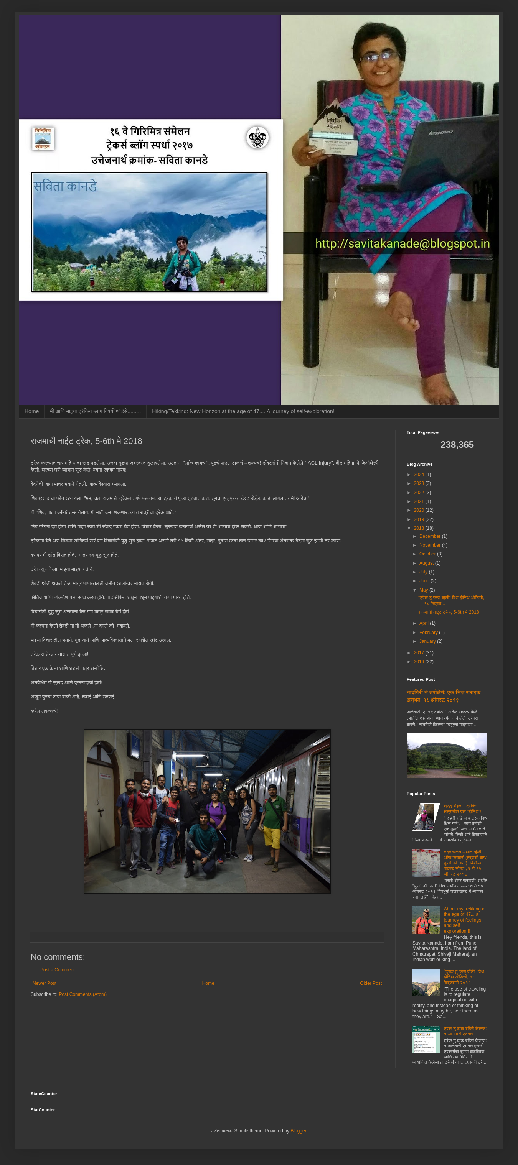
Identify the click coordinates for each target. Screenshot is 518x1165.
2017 (420, 653)
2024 (420, 474)
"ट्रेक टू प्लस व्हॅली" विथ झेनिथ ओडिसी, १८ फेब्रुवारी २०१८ (464, 977)
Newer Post (44, 983)
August (427, 563)
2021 (420, 501)
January (428, 641)
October (428, 554)
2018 (420, 528)
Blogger (298, 1131)
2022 (420, 492)
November (430, 545)
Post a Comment (57, 970)
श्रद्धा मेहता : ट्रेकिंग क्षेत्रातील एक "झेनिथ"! (463, 808)
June (425, 580)
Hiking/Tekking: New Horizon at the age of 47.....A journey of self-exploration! (243, 411)
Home (32, 411)
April (424, 623)
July (424, 572)
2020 (420, 510)
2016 (420, 661)
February (429, 632)
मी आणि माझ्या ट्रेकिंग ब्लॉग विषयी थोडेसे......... (95, 411)
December (430, 536)
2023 (420, 483)
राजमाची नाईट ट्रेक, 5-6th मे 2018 (448, 612)
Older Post (371, 983)
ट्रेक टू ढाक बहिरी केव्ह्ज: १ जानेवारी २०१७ (465, 1031)
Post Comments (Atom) (83, 994)
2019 (420, 519)
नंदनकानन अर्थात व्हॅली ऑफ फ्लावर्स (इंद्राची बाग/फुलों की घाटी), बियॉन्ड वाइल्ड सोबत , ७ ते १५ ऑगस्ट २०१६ (465, 863)
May (424, 590)
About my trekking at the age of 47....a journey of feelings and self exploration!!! (465, 920)
